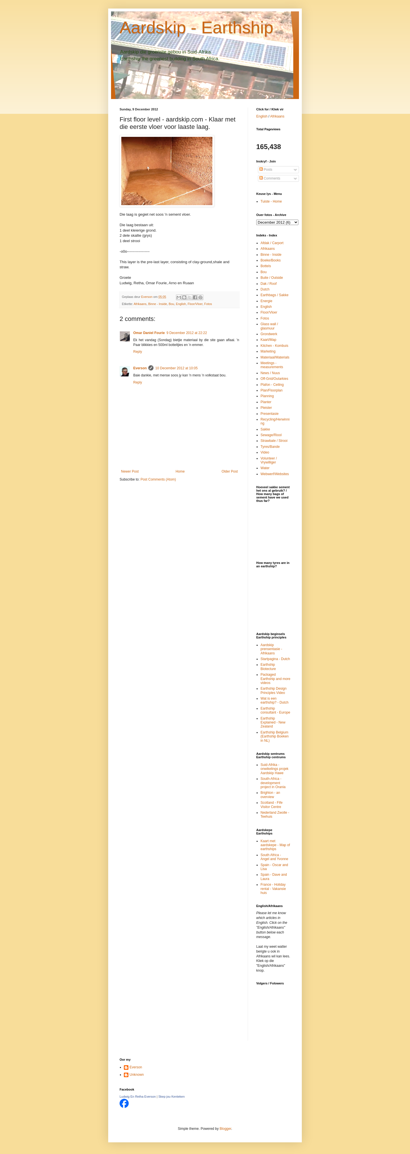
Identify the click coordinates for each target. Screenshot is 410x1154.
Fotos (208, 304)
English (181, 304)
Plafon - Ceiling (272, 385)
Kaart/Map (268, 340)
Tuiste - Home (271, 201)
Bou (171, 304)
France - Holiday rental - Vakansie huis (273, 889)
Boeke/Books (271, 260)
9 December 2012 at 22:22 (187, 333)
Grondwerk (269, 334)
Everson (140, 368)
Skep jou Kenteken (171, 1096)
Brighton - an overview (270, 795)
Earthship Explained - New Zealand (273, 722)
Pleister (266, 408)
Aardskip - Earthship (196, 27)
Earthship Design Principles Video (273, 691)
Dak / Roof (269, 284)
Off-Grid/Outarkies (274, 379)
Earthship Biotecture (268, 667)
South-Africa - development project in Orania (273, 783)
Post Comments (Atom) (158, 479)
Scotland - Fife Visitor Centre (271, 805)
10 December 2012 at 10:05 (176, 368)
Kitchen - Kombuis (274, 346)
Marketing (268, 351)
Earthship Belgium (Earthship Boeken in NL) (275, 736)
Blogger (225, 1129)
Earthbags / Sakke (274, 295)
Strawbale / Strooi (274, 441)
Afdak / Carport (272, 243)
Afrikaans (140, 304)
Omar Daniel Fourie (149, 333)
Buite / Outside (272, 278)
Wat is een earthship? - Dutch (274, 700)
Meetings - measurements (272, 365)
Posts (265, 170)
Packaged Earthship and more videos (275, 679)
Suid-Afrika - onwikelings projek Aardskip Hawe (274, 769)
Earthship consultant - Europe (275, 710)
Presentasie (269, 414)
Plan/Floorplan (271, 390)
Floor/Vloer (195, 304)
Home (180, 471)
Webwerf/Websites (275, 474)
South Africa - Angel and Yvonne (274, 857)
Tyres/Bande (270, 447)
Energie (266, 301)
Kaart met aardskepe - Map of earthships (275, 845)
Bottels (266, 266)
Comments (269, 178)
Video (265, 452)
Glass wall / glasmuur (269, 326)
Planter (266, 402)
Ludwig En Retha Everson (138, 1096)
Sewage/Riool (271, 435)
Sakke (265, 429)
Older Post (230, 471)
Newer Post (130, 471)
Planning (267, 396)
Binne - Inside (157, 304)
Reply (137, 352)
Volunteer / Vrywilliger (269, 460)
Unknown (137, 1075)
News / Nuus (270, 373)
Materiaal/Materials (275, 357)
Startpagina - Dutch (275, 659)
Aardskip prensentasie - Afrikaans (271, 649)
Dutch (265, 289)
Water (265, 468)
